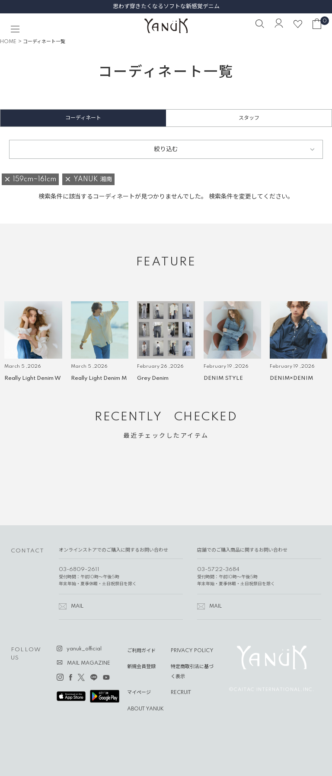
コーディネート (83, 118)
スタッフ (249, 118)
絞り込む (166, 149)
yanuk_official (84, 649)
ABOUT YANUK (145, 709)
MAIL (77, 606)
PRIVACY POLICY (192, 650)
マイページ (139, 692)
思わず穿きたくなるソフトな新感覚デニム (166, 6)
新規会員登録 (141, 666)
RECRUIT (181, 692)
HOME (8, 41)
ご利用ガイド (141, 650)
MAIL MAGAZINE (88, 663)
